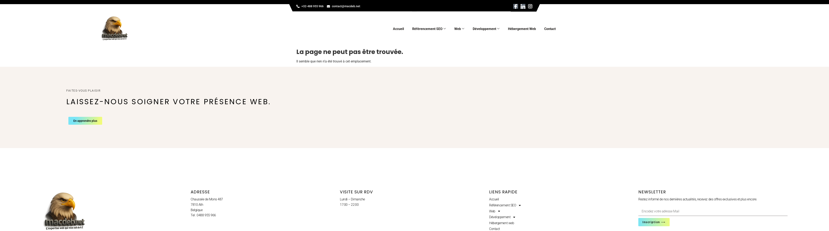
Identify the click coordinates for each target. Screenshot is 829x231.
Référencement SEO (429, 29)
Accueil (398, 29)
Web (459, 29)
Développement (486, 29)
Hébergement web (522, 29)
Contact (550, 29)
